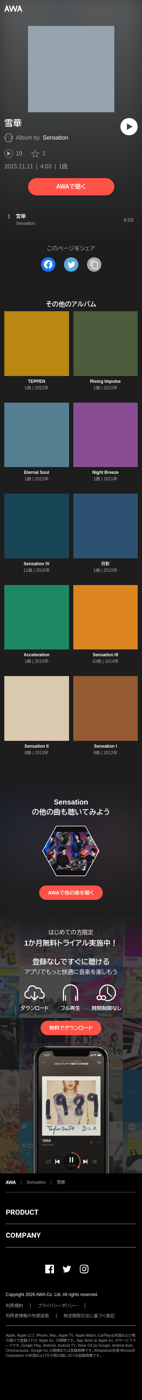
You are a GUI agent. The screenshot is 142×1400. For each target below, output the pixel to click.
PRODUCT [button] (22, 1212)
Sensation (55, 138)
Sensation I (105, 746)
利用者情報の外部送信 (27, 1315)
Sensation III (105, 654)
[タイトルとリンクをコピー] (94, 264)
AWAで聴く (71, 187)
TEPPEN (36, 381)
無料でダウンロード (70, 1028)
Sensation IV (37, 563)
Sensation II (36, 746)
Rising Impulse (105, 381)
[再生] (129, 126)
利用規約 (14, 1305)
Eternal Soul (36, 472)
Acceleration (37, 654)
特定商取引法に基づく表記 (89, 1315)
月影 (105, 563)
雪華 (60, 1182)
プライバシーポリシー (58, 1305)
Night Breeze (105, 472)
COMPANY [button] (23, 1235)
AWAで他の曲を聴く (71, 893)
